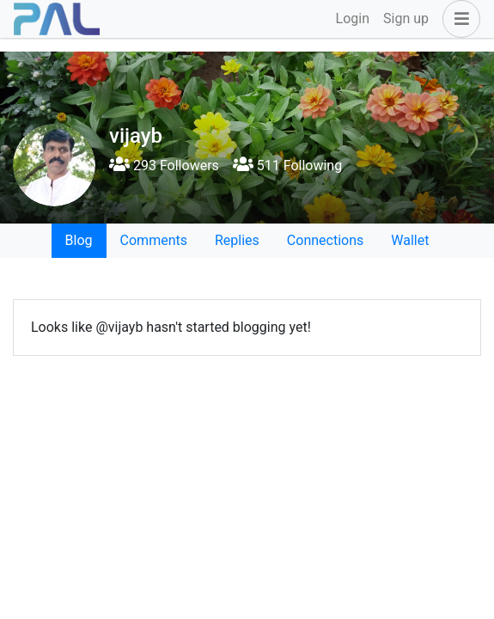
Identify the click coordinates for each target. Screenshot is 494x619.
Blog (79, 240)
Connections (325, 240)
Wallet (410, 240)
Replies (237, 240)
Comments (153, 240)
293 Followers (164, 165)
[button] (458, 19)
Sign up (406, 18)
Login (352, 18)
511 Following (287, 165)
